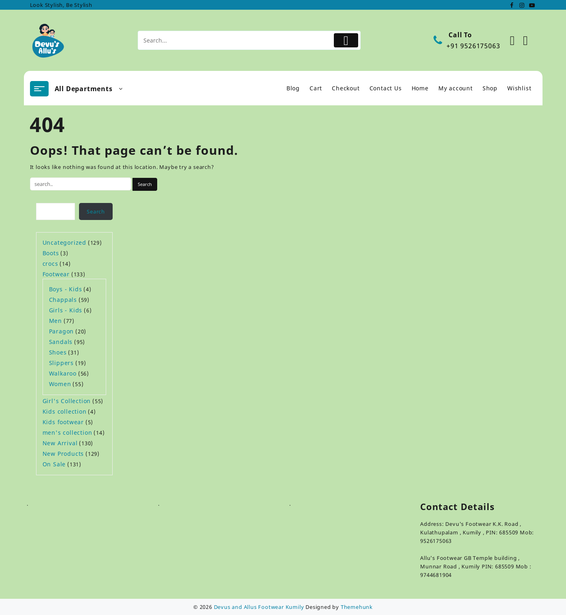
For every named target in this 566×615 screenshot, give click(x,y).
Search (96, 211)
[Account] (516, 40)
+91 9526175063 (473, 45)
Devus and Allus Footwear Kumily (259, 607)
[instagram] (522, 5)
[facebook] (512, 5)
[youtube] (531, 5)
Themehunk (357, 607)
